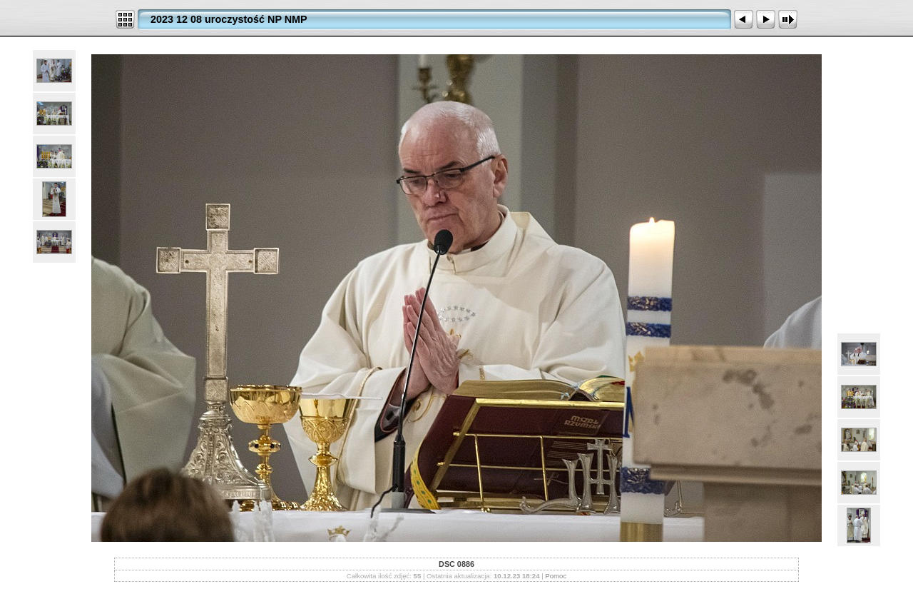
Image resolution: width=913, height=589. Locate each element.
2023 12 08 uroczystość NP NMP (229, 19)
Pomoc (555, 576)
